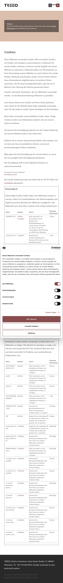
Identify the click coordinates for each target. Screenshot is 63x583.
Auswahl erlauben (31, 326)
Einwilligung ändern (10, 174)
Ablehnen (31, 333)
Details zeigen (51, 312)
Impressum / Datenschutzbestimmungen (17, 577)
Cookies (35, 577)
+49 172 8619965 (23, 565)
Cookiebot (8, 183)
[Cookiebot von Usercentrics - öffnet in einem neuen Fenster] (51, 248)
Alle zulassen (31, 319)
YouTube (20, 216)
